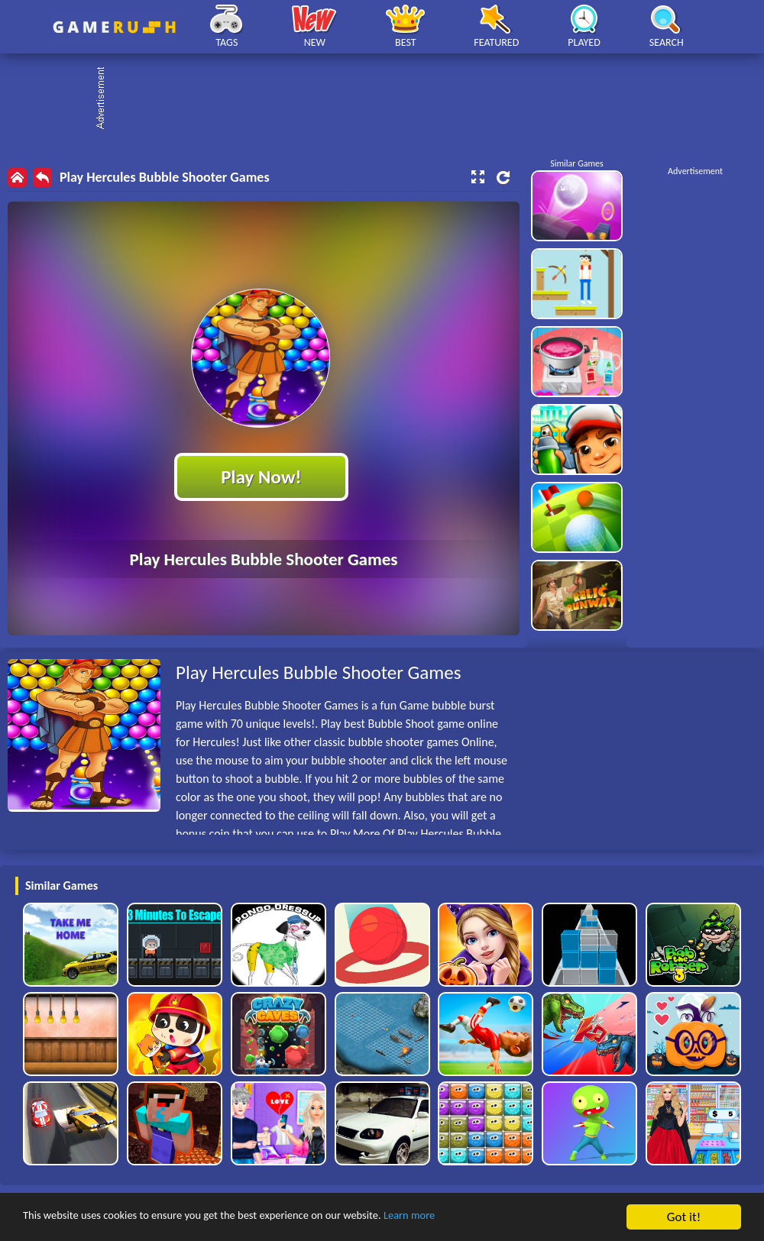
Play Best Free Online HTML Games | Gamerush (114, 27)
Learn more (477, 1218)
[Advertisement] (390, 99)
